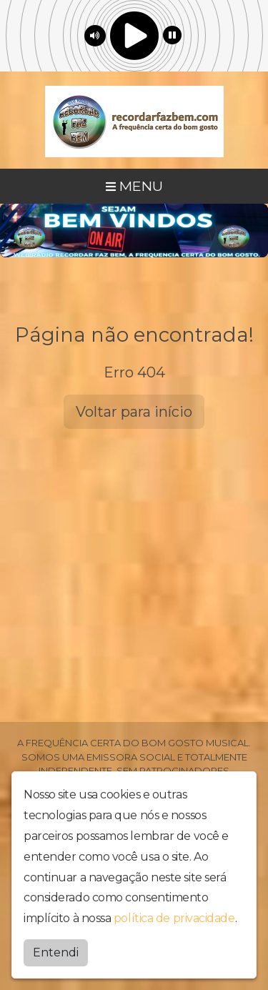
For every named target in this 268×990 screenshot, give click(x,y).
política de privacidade (174, 917)
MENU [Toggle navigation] (134, 185)
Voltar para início (134, 411)
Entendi (56, 952)
